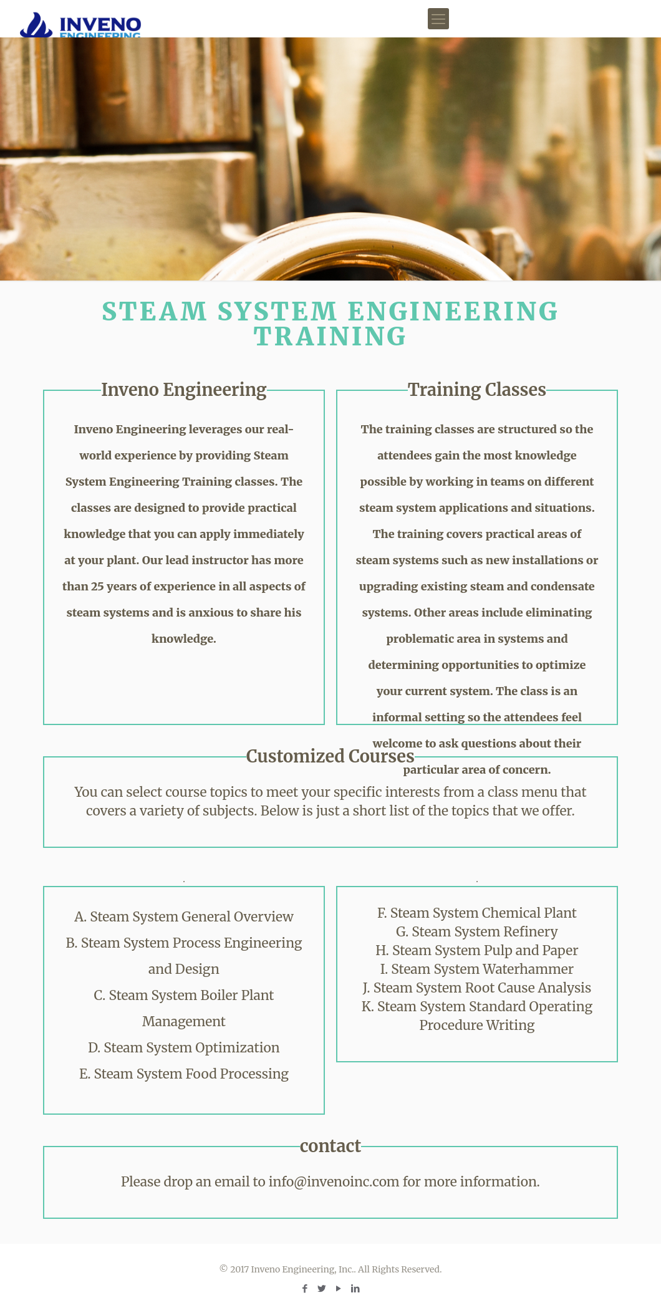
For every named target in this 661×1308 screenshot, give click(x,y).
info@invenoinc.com (334, 1181)
